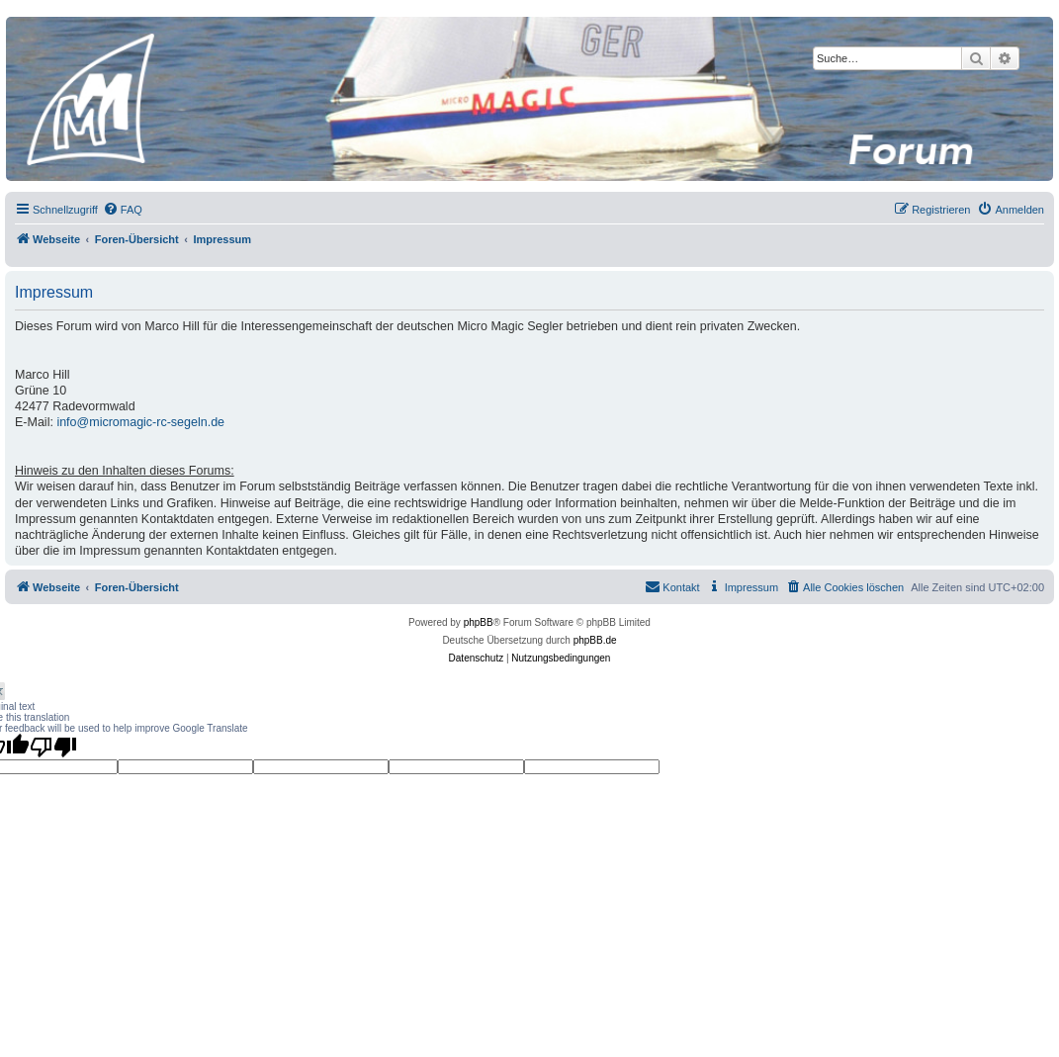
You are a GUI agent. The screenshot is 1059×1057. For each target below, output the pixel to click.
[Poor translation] (53, 746)
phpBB (478, 622)
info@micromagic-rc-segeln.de (140, 422)
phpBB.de (595, 640)
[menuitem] (122, 209)
